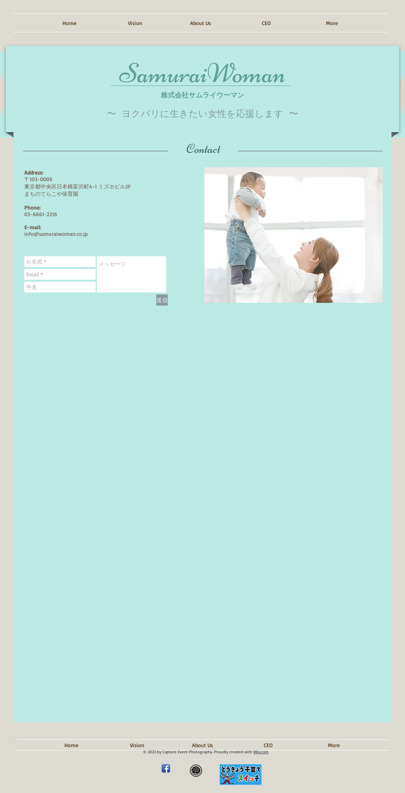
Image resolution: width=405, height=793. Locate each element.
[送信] (162, 300)
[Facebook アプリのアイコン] (166, 768)
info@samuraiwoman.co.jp (56, 233)
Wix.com (260, 751)
